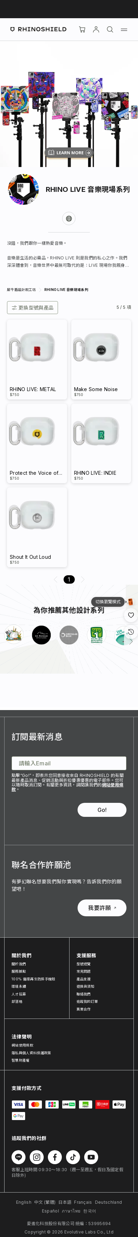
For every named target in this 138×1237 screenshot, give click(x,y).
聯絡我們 (84, 994)
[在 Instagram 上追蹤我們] (37, 1157)
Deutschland (108, 1202)
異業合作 (84, 1009)
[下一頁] (131, 641)
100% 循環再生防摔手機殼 (33, 979)
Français (83, 1202)
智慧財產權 (21, 1060)
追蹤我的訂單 (87, 1001)
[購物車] (82, 29)
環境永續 (19, 986)
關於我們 (19, 964)
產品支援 (84, 979)
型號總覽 (84, 964)
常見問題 (84, 971)
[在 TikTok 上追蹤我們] (73, 1157)
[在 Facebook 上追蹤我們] (55, 1157)
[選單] (124, 29)
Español (50, 1211)
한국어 (89, 1211)
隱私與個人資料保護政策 (31, 1053)
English (23, 1202)
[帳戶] (96, 29)
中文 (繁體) (45, 1202)
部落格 (17, 1001)
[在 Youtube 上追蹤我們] (91, 1157)
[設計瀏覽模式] (131, 601)
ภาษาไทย (71, 1211)
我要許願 (102, 907)
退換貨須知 (86, 986)
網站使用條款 (22, 1045)
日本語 (64, 1202)
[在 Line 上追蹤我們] (19, 1157)
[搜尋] (110, 29)
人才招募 (19, 994)
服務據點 (19, 971)
